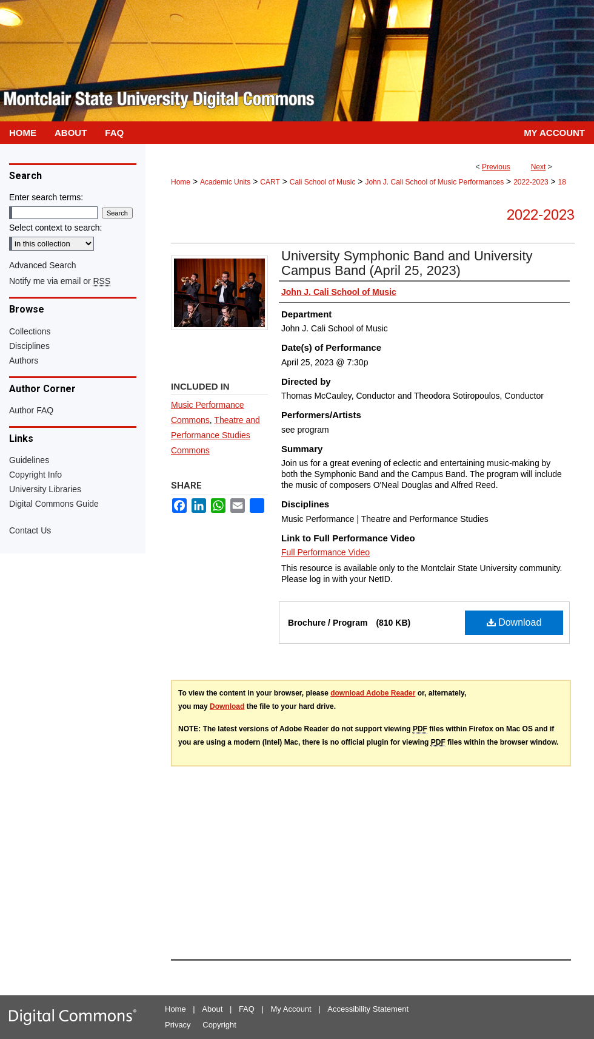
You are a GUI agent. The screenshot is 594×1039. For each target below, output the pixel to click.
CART (269, 182)
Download (514, 622)
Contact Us (30, 530)
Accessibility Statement (368, 1009)
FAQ (247, 1009)
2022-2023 (530, 182)
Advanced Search (42, 265)
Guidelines (29, 460)
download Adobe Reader (372, 693)
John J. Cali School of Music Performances (434, 182)
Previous (496, 167)
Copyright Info (35, 474)
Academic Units (225, 182)
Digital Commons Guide (54, 504)
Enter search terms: (46, 197)
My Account (291, 1009)
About (212, 1009)
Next (538, 167)
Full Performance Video (325, 552)
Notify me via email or (59, 281)
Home (180, 182)
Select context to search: (55, 227)
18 (562, 182)
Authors (23, 360)
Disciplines (29, 346)
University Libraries (45, 489)
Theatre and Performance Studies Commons (215, 435)
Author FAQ (31, 410)
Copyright (219, 1024)
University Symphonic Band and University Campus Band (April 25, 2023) (407, 263)
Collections (29, 331)
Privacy (178, 1024)
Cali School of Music (323, 182)
